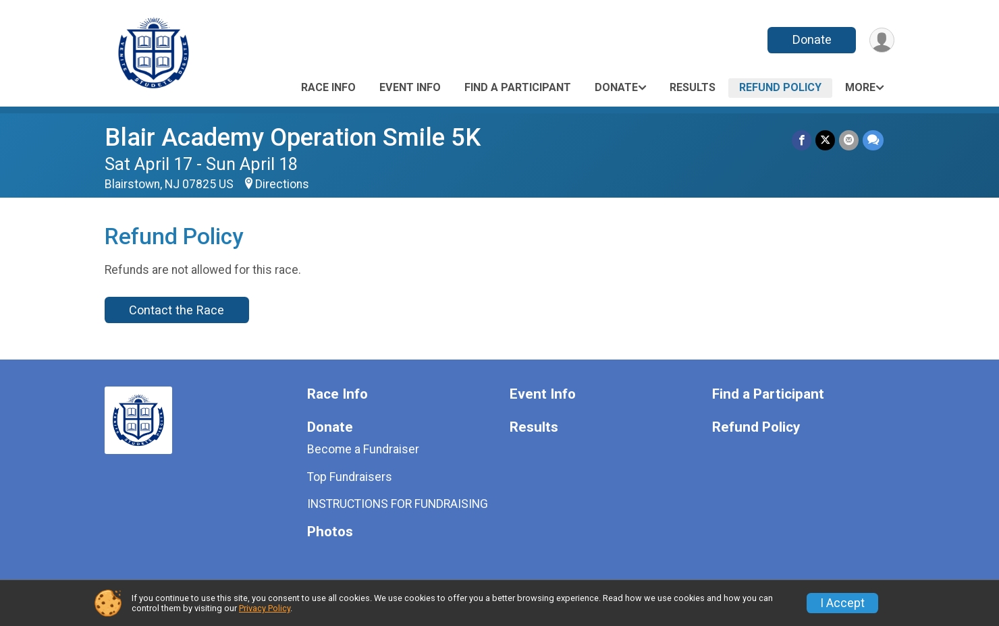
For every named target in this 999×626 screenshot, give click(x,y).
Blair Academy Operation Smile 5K (293, 137)
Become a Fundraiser (363, 449)
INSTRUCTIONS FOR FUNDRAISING (397, 504)
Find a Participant (517, 87)
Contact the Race (176, 310)
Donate (812, 39)
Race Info (328, 87)
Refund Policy (780, 87)
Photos (330, 532)
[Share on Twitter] (825, 140)
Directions (282, 184)
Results (693, 87)
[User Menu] (881, 40)
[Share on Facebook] (801, 140)
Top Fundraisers (349, 477)
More (860, 87)
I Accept (842, 603)
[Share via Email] (849, 140)
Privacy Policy (264, 608)
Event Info (410, 87)
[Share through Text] (873, 140)
